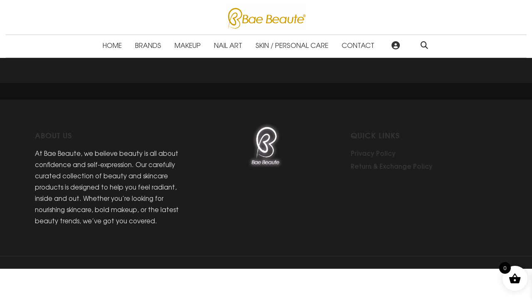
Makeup (188, 45)
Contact (358, 45)
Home (112, 45)
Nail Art (228, 45)
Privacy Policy (373, 153)
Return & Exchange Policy (392, 166)
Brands (148, 45)
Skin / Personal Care (292, 45)
